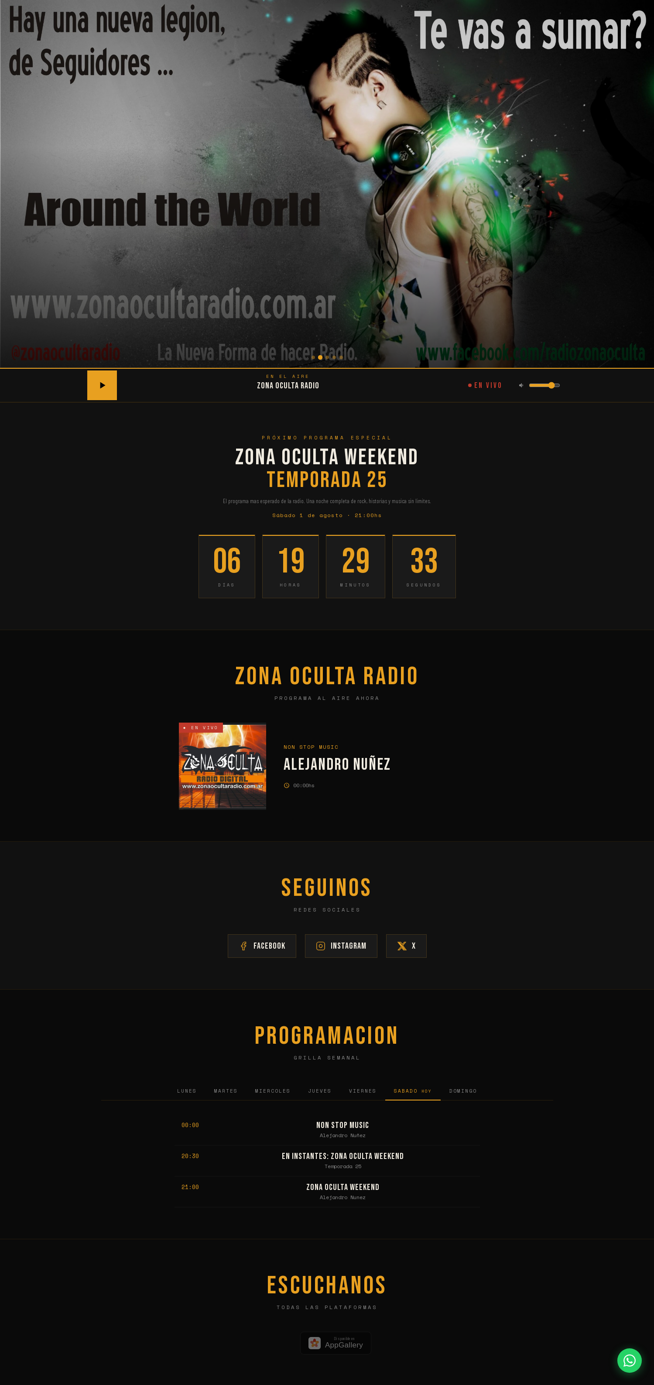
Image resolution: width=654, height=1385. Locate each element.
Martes (226, 1090)
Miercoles (273, 1090)
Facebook (262, 946)
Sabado (413, 1090)
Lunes (187, 1090)
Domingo (463, 1090)
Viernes (363, 1090)
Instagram (341, 946)
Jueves (320, 1090)
